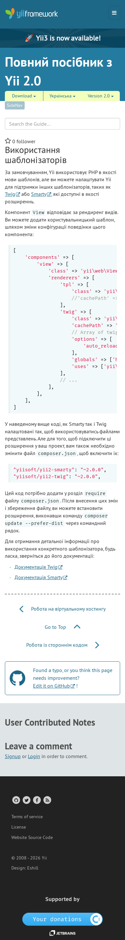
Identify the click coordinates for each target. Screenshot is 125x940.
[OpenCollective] (62, 919)
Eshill (32, 868)
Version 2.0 (101, 96)
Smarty (38, 194)
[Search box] (62, 124)
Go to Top (62, 627)
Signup (13, 756)
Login (34, 756)
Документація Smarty (38, 577)
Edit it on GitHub (51, 685)
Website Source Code (32, 837)
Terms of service (27, 816)
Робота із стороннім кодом (62, 644)
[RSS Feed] (46, 800)
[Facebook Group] (36, 800)
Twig (10, 194)
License (18, 827)
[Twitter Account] (26, 800)
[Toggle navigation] (114, 12)
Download (24, 96)
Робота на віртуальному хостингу (62, 608)
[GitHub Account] (15, 800)
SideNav (15, 105)
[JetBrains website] (62, 932)
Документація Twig (36, 567)
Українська (62, 96)
